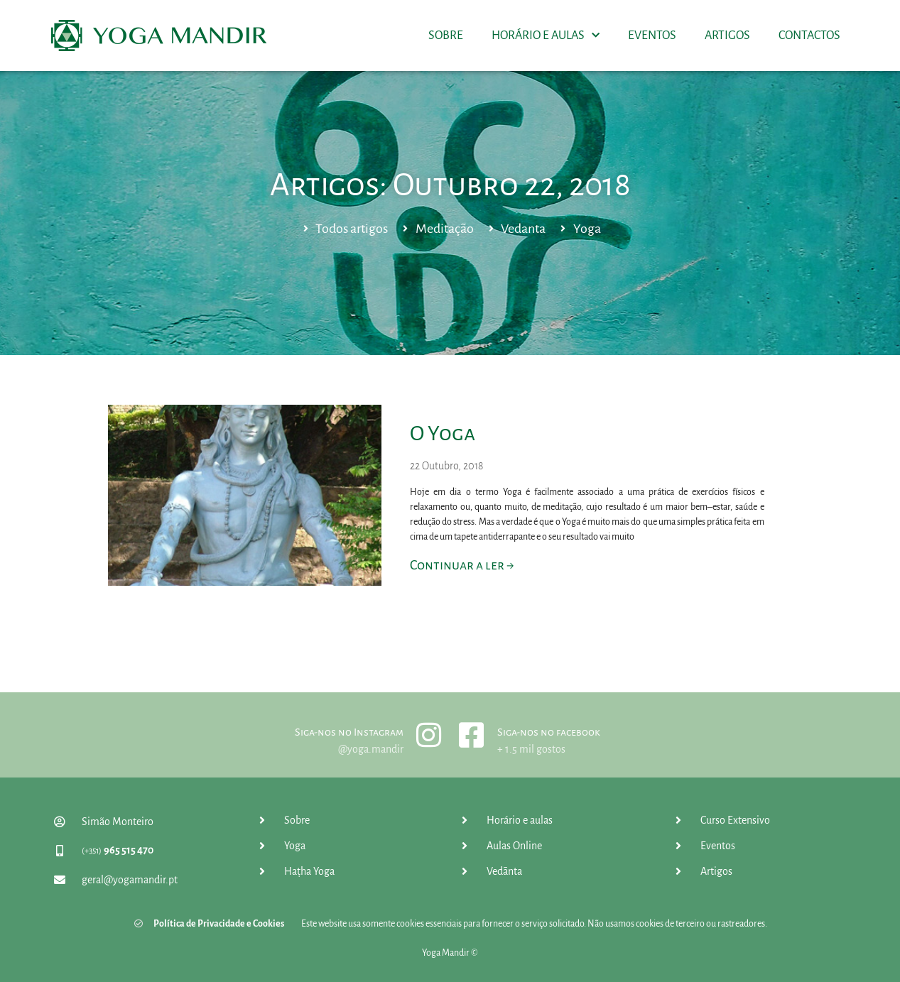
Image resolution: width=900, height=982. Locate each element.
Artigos (727, 35)
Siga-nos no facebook (548, 732)
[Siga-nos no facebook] (471, 735)
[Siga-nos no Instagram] (429, 735)
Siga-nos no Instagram (349, 732)
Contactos (809, 35)
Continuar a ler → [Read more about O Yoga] (462, 565)
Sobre (445, 35)
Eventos (652, 35)
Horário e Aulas (546, 36)
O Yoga (442, 433)
